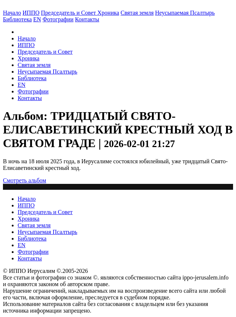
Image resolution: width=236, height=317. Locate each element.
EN (37, 19)
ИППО (30, 13)
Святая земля (137, 13)
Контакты (30, 98)
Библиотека (17, 19)
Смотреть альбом (24, 180)
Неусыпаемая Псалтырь (185, 13)
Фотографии (33, 91)
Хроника (108, 13)
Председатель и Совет (69, 13)
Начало (12, 13)
